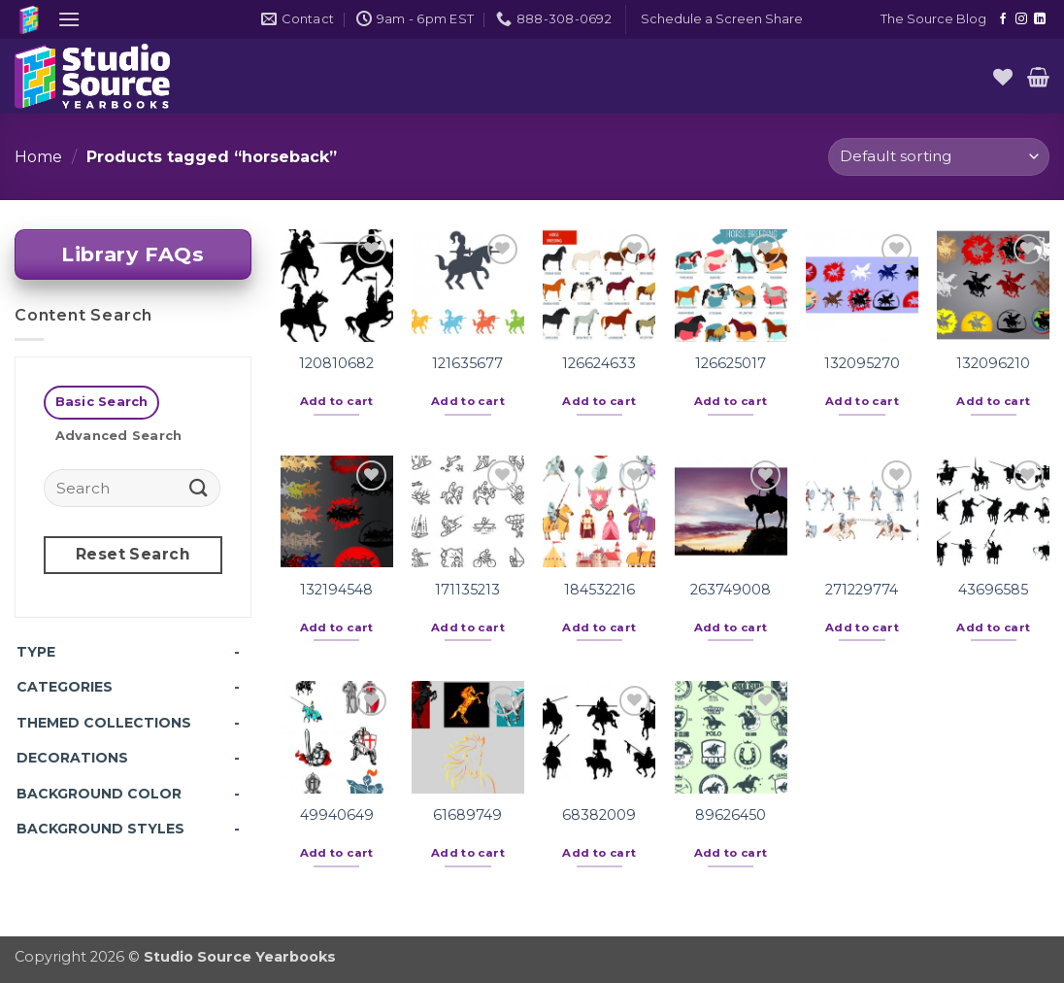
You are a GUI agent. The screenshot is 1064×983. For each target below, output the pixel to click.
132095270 (862, 363)
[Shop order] (938, 157)
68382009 (599, 815)
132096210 (993, 363)
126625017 (730, 363)
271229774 (861, 589)
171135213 (467, 589)
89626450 (730, 815)
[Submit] (199, 487)
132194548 (336, 589)
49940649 (337, 815)
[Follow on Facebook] (1003, 19)
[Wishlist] (1003, 76)
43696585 (993, 589)
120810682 (336, 363)
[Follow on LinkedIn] (1040, 19)
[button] (69, 19)
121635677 (467, 363)
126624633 (599, 363)
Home (38, 157)
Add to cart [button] (337, 401)
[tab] (101, 403)
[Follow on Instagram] (1021, 19)
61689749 (467, 815)
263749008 (730, 589)
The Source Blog (933, 19)
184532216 (599, 589)
